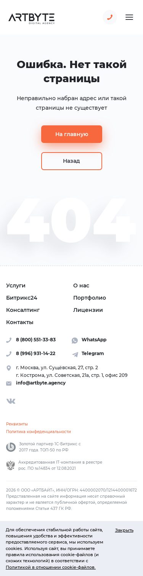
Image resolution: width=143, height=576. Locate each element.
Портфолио (89, 297)
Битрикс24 (21, 297)
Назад (71, 161)
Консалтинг (23, 310)
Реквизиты (17, 424)
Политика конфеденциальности (38, 431)
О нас (81, 285)
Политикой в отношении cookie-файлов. (51, 567)
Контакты (20, 322)
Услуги (16, 285)
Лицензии (88, 310)
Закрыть (124, 530)
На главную (71, 134)
